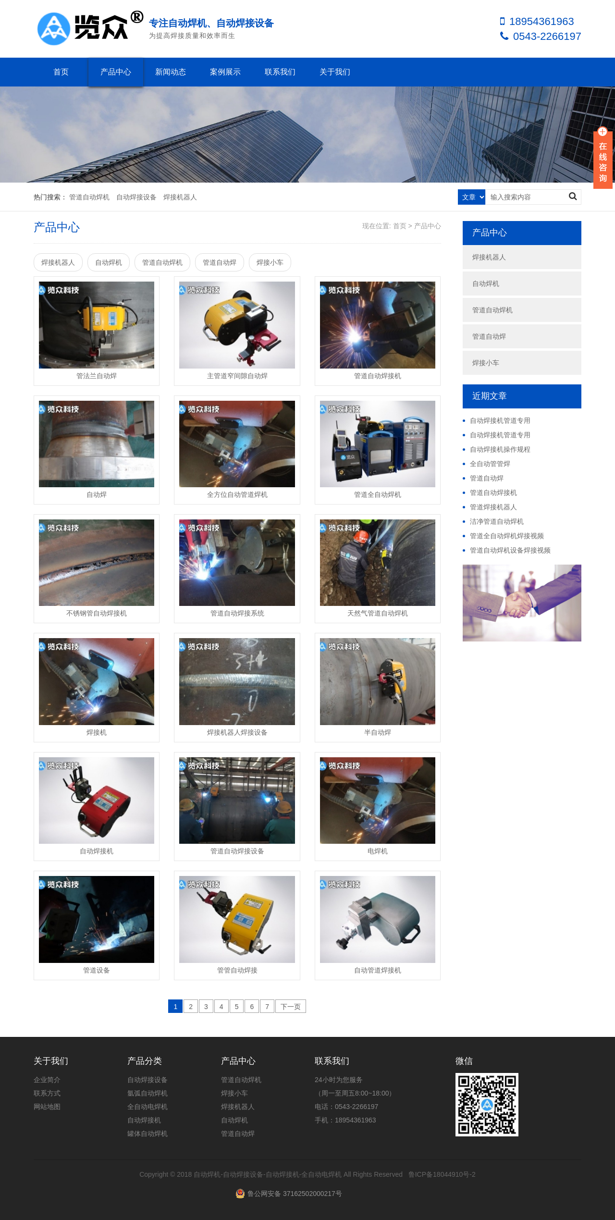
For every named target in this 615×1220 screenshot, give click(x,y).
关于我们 (335, 72)
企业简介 (47, 1080)
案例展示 (225, 72)
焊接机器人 (180, 197)
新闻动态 (170, 72)
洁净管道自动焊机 (497, 521)
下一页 (291, 1007)
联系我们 (280, 72)
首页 (61, 72)
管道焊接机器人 (493, 507)
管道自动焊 (219, 262)
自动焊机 (108, 262)
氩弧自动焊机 (147, 1093)
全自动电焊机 (147, 1106)
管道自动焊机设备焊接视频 (510, 550)
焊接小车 (270, 262)
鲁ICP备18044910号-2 (442, 1174)
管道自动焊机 (89, 197)
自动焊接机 (144, 1120)
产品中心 (115, 72)
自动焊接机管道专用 (500, 420)
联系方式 (47, 1093)
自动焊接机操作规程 (500, 449)
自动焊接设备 (136, 197)
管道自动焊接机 (493, 492)
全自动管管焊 (490, 464)
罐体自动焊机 (147, 1133)
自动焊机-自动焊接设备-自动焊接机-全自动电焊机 (268, 1174)
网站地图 (47, 1106)
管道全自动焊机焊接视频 (507, 536)
